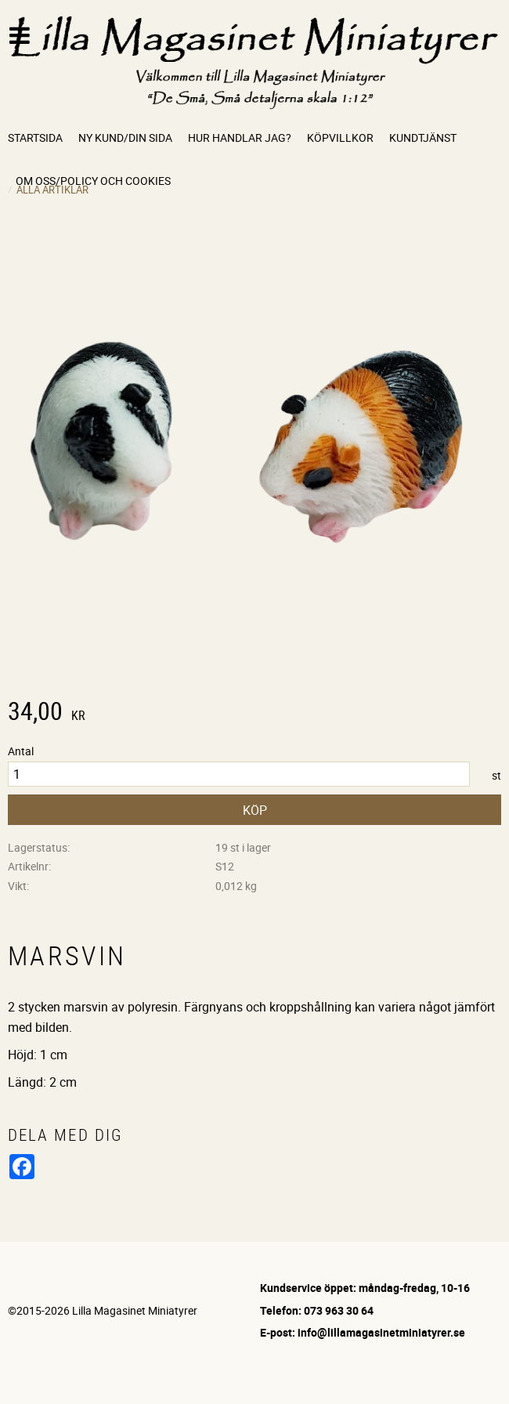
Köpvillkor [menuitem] (340, 137)
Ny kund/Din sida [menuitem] (125, 137)
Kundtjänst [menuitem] (423, 137)
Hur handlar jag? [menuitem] (239, 137)
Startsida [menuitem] (35, 137)
